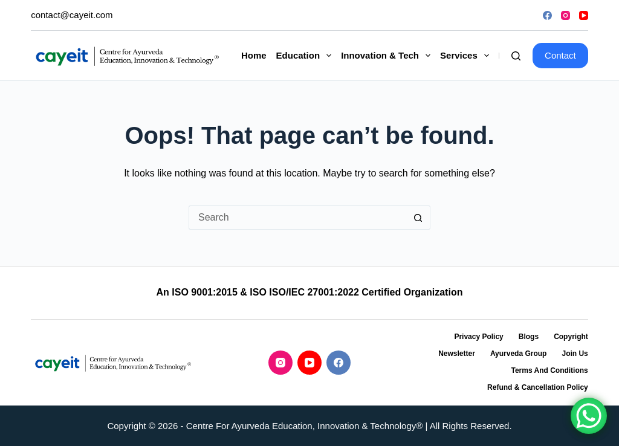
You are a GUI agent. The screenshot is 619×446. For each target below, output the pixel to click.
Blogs (529, 336)
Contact (560, 55)
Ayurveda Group (518, 353)
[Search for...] (297, 217)
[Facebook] (547, 15)
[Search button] (418, 217)
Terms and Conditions (549, 370)
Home (254, 55)
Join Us (575, 353)
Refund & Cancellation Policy (537, 387)
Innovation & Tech (388, 55)
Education (306, 55)
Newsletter (456, 353)
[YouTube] (583, 15)
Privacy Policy (478, 336)
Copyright (571, 336)
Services (467, 55)
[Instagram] (565, 15)
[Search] (515, 55)
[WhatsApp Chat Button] (589, 416)
